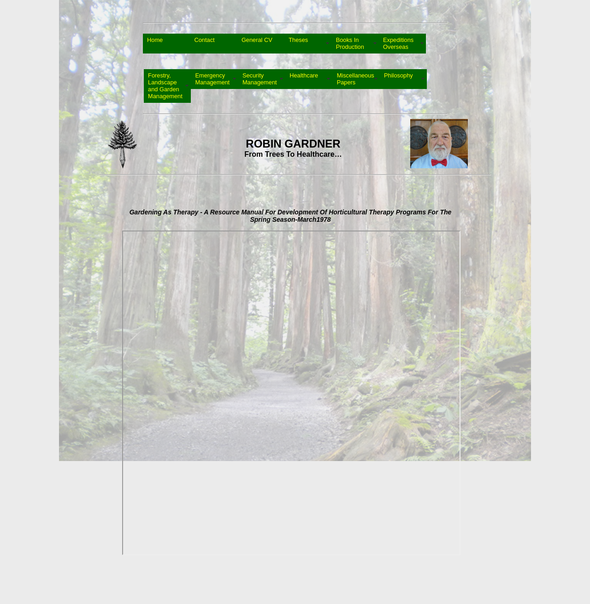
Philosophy (398, 79)
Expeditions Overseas (398, 43)
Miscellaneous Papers (355, 79)
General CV (257, 43)
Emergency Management (212, 79)
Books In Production (350, 43)
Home (155, 43)
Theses (298, 43)
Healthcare (303, 79)
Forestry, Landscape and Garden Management (165, 86)
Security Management (259, 79)
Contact (204, 43)
